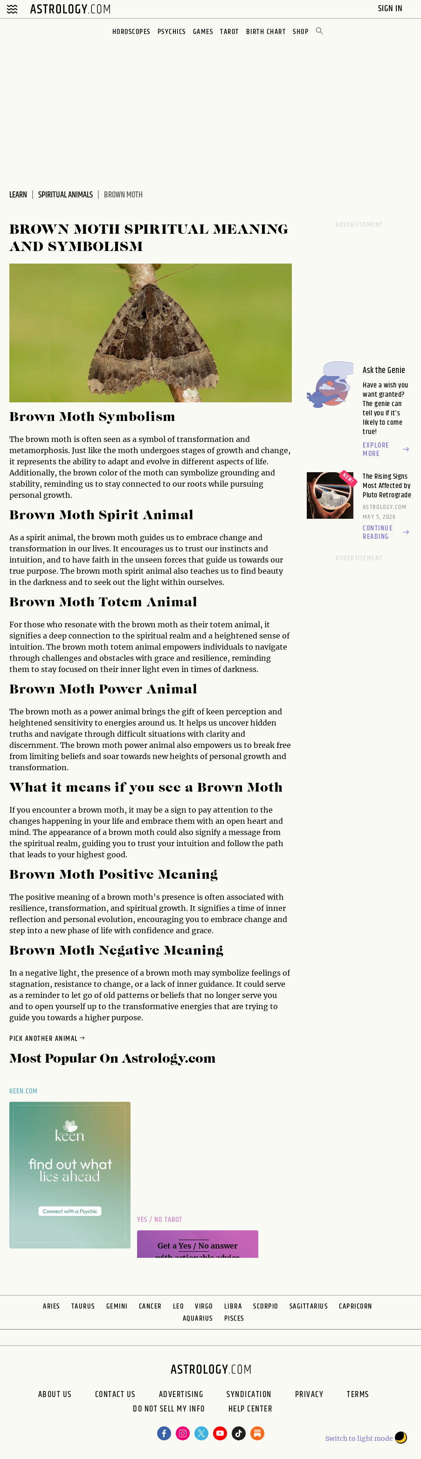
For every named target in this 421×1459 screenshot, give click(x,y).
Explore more (387, 449)
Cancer (150, 1306)
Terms (358, 1394)
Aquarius (198, 1318)
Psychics (172, 32)
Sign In (391, 8)
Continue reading (387, 532)
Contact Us (115, 1394)
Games (203, 32)
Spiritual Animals (65, 195)
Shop (301, 32)
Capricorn (356, 1306)
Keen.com (23, 1091)
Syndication (249, 1394)
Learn (18, 195)
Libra (233, 1306)
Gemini (117, 1306)
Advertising (181, 1394)
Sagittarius (309, 1306)
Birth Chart (266, 32)
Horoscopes (131, 32)
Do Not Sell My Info (169, 1410)
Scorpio (265, 1306)
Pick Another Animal (47, 1039)
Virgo (204, 1306)
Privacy (309, 1394)
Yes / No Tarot (159, 1220)
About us (55, 1394)
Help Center (250, 1410)
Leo (178, 1306)
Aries (51, 1306)
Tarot (229, 32)
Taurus (83, 1306)
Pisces (234, 1318)
